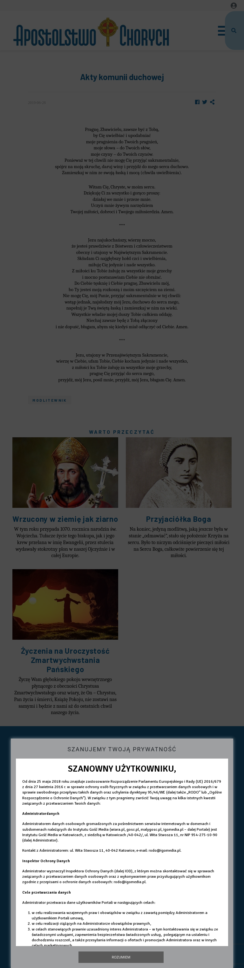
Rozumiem (121, 957)
